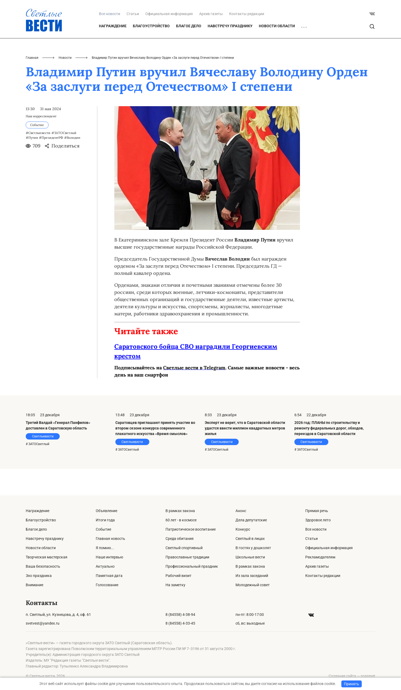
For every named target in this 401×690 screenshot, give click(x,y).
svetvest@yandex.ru (42, 623)
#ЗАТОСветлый (63, 159)
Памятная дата (109, 575)
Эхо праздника (39, 575)
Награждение (113, 52)
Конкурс (243, 529)
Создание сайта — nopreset (352, 676)
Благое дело (188, 52)
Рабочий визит (178, 575)
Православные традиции (187, 557)
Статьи (133, 40)
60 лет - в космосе (181, 520)
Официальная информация (169, 40)
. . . (304, 52)
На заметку (175, 585)
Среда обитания (179, 538)
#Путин (32, 164)
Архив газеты (211, 40)
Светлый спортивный (184, 548)
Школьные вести (250, 557)
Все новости (315, 529)
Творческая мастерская (46, 557)
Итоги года (105, 520)
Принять (351, 684)
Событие (103, 529)
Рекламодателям (320, 557)
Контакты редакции (246, 40)
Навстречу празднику (230, 52)
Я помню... (105, 548)
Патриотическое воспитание (190, 529)
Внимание (34, 585)
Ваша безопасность (43, 566)
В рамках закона (180, 511)
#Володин (72, 164)
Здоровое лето (318, 520)
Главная (32, 84)
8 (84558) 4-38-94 (180, 614)
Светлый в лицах (250, 538)
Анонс (241, 511)
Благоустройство (151, 52)
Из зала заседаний (252, 575)
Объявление (106, 511)
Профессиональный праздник (191, 566)
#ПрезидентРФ (51, 164)
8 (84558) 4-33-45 (180, 623)
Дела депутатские (251, 520)
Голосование (107, 585)
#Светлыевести (38, 159)
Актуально (105, 566)
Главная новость (110, 538)
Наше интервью (109, 557)
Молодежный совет (253, 585)
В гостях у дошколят (253, 548)
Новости (65, 84)
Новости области (277, 52)
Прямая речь (316, 511)
